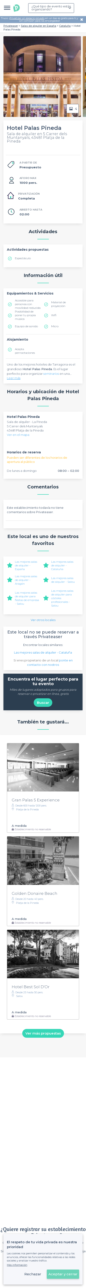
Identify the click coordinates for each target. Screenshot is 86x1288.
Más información (17, 1265)
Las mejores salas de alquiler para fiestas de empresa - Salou (27, 598)
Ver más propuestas (43, 1033)
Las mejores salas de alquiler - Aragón (26, 579)
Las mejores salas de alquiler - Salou (63, 579)
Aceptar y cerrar (63, 1274)
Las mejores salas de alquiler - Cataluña (62, 565)
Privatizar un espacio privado (27, 18)
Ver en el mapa (18, 435)
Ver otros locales (43, 620)
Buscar (43, 702)
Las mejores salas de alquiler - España (26, 565)
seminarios (51, 373)
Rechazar (32, 1274)
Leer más (13, 378)
